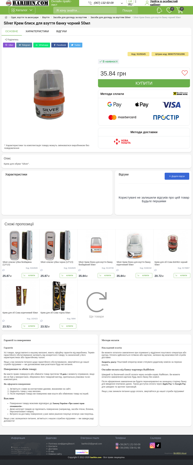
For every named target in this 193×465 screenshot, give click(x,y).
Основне (11, 31)
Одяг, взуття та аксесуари (25, 17)
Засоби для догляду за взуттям (70, 17)
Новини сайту (55, 454)
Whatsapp (41, 45)
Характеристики (37, 31)
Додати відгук (177, 176)
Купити (144, 83)
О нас (51, 451)
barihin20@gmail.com (92, 443)
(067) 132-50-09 (104, 2)
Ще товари (96, 305)
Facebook (59, 45)
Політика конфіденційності (61, 443)
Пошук (127, 10)
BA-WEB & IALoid (180, 453)
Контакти (52, 446)
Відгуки (61, 31)
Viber (9, 45)
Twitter (76, 45)
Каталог (21, 10)
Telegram (24, 45)
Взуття (45, 17)
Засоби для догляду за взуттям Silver (110, 17)
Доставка (52, 449)
